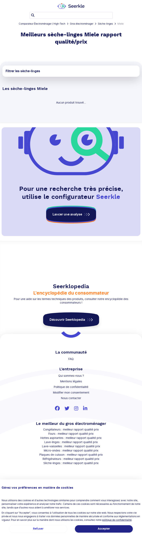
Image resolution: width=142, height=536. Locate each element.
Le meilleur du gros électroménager (71, 424)
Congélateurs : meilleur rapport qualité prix (71, 429)
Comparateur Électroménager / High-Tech (42, 24)
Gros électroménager (81, 24)
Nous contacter (71, 398)
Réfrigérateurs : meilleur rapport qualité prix (71, 459)
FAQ (71, 359)
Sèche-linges (105, 24)
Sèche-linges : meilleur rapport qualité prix (71, 463)
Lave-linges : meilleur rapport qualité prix (71, 442)
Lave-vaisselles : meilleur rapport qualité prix (71, 446)
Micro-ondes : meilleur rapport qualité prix (71, 450)
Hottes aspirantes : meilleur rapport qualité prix (71, 438)
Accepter (104, 528)
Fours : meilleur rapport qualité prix (71, 433)
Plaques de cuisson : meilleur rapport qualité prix (71, 454)
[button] (71, 214)
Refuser (38, 528)
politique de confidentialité (117, 520)
